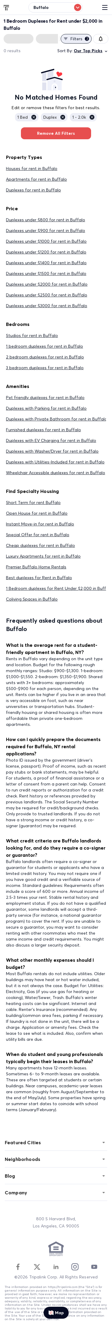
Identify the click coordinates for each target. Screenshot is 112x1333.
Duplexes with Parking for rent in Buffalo (46, 408)
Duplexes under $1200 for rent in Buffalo (46, 252)
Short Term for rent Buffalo (33, 502)
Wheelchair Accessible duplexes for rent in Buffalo (55, 472)
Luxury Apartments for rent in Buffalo (43, 556)
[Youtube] (94, 1266)
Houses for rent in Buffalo (31, 168)
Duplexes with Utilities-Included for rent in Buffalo (55, 462)
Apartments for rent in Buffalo (36, 179)
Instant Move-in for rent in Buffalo (40, 524)
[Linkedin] (55, 1266)
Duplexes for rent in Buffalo (33, 190)
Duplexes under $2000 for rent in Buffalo (47, 284)
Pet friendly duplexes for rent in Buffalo (45, 397)
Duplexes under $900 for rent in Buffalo (45, 230)
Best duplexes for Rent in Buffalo (39, 577)
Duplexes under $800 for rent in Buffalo (45, 219)
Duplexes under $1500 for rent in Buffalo (46, 273)
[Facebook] (18, 1266)
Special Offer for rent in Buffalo (37, 534)
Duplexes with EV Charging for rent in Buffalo (51, 440)
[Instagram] (75, 1266)
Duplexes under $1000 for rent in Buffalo (46, 241)
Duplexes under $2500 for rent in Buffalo (46, 295)
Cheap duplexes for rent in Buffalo (40, 545)
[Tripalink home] (7, 7)
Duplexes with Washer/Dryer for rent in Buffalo (52, 451)
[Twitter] (37, 1266)
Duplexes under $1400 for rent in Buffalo (46, 262)
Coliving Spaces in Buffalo (32, 599)
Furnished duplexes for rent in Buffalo (43, 429)
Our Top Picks (91, 51)
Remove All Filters (56, 133)
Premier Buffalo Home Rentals (36, 567)
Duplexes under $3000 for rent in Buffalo (46, 305)
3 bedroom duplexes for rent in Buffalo (45, 367)
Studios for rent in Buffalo (32, 335)
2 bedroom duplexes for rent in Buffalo (45, 357)
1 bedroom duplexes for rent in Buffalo (44, 346)
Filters (76, 38)
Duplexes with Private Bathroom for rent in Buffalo (56, 419)
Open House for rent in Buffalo (36, 513)
